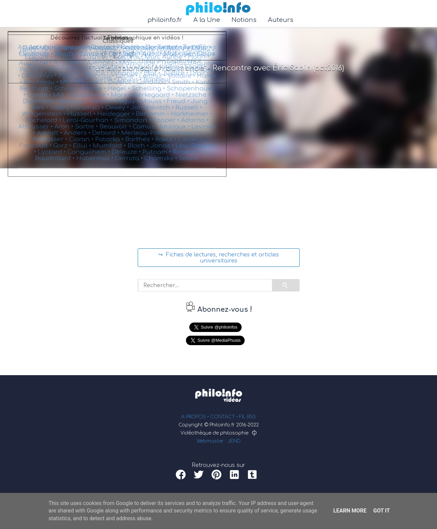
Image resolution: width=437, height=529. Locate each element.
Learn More (349, 510)
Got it (381, 510)
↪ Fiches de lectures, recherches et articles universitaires (218, 258)
